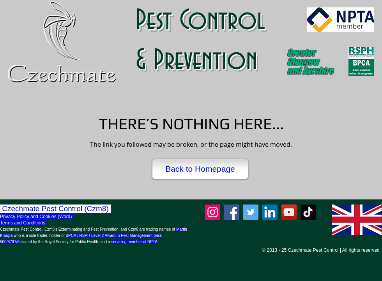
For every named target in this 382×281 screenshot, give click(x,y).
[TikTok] (308, 212)
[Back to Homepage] (200, 169)
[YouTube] (289, 212)
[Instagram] (212, 212)
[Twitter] (250, 212)
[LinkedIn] (270, 212)
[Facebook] (231, 212)
